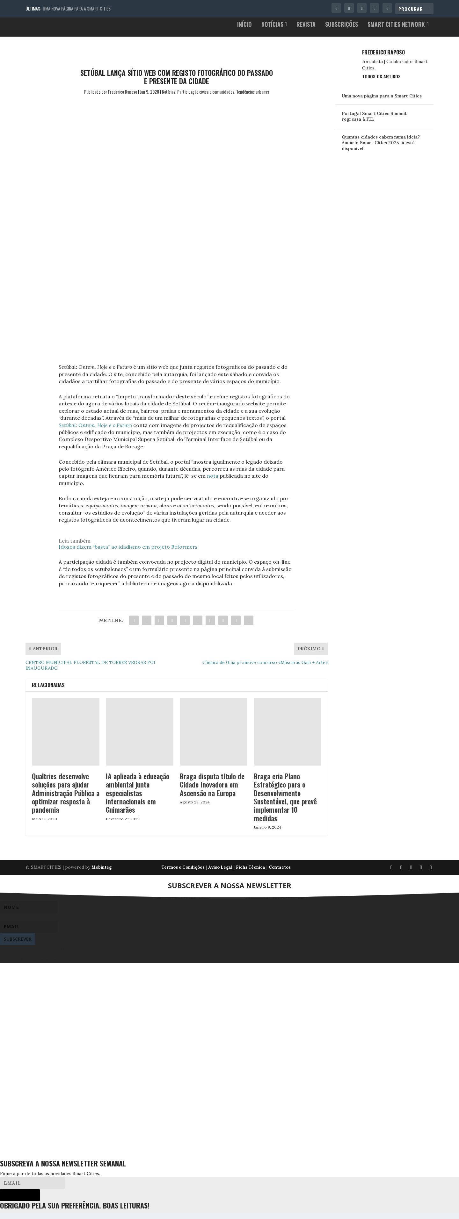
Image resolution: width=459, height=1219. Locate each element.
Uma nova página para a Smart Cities (77, 8)
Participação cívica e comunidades (205, 98)
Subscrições (341, 31)
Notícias (272, 31)
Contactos (280, 873)
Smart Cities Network (396, 31)
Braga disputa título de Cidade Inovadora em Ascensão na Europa (212, 790)
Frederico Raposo (122, 98)
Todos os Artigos (381, 82)
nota (212, 482)
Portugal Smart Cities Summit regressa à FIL (374, 122)
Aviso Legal (220, 873)
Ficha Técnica (250, 873)
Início (244, 31)
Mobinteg (101, 873)
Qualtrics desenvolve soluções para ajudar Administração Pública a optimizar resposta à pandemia (65, 799)
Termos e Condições (183, 873)
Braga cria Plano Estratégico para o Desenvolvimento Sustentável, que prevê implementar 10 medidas (285, 803)
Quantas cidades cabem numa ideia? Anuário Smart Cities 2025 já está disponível (381, 149)
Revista (306, 31)
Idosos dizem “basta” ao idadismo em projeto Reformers (128, 553)
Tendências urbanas (252, 98)
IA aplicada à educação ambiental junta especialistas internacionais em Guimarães (137, 799)
